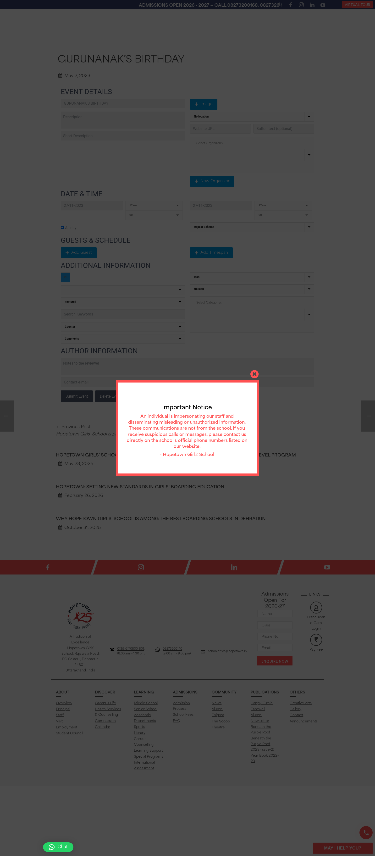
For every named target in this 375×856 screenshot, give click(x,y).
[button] (58, 847)
